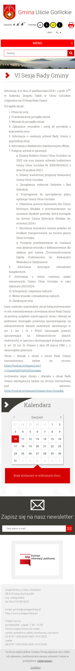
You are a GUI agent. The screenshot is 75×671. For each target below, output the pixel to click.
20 (37, 446)
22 (52, 446)
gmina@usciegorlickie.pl (27, 609)
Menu (37, 43)
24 (15, 453)
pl (57, 32)
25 (22, 453)
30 (37, 424)
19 (30, 446)
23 (59, 446)
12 (30, 439)
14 (44, 439)
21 (44, 446)
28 (22, 424)
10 (15, 439)
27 (15, 424)
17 (15, 446)
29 (30, 424)
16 (59, 439)
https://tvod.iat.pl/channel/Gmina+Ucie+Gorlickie (34, 390)
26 (30, 453)
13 (37, 439)
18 (22, 446)
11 (22, 439)
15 (52, 439)
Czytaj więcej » (44, 660)
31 (44, 424)
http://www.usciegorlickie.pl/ (21, 613)
